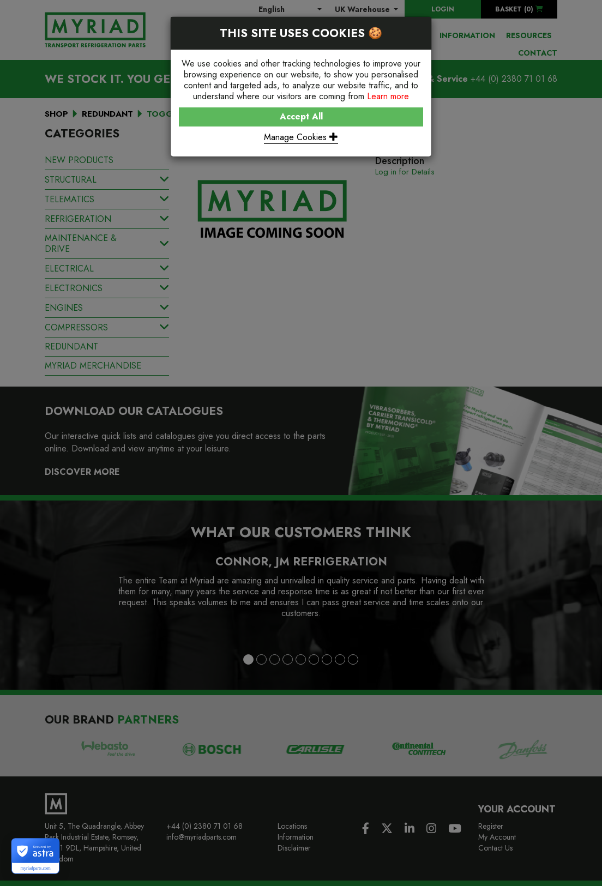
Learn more (388, 96)
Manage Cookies (301, 137)
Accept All (301, 116)
